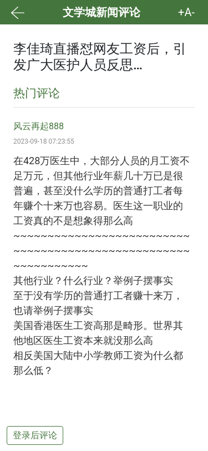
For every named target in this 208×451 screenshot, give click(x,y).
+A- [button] (186, 12)
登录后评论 (35, 435)
